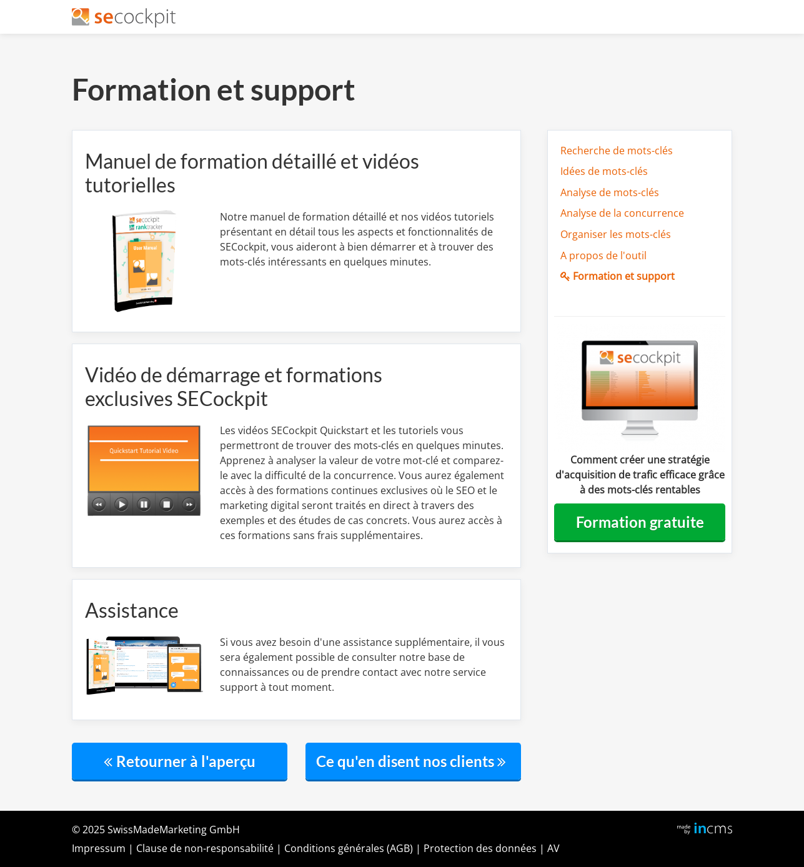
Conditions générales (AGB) (348, 848)
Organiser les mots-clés (615, 234)
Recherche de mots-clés (616, 150)
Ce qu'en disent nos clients (413, 761)
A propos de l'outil (603, 255)
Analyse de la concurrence (622, 213)
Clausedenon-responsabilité (205, 848)
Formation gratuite (640, 522)
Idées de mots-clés (604, 171)
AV (553, 848)
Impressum (99, 848)
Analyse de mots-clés (609, 192)
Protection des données (480, 848)
